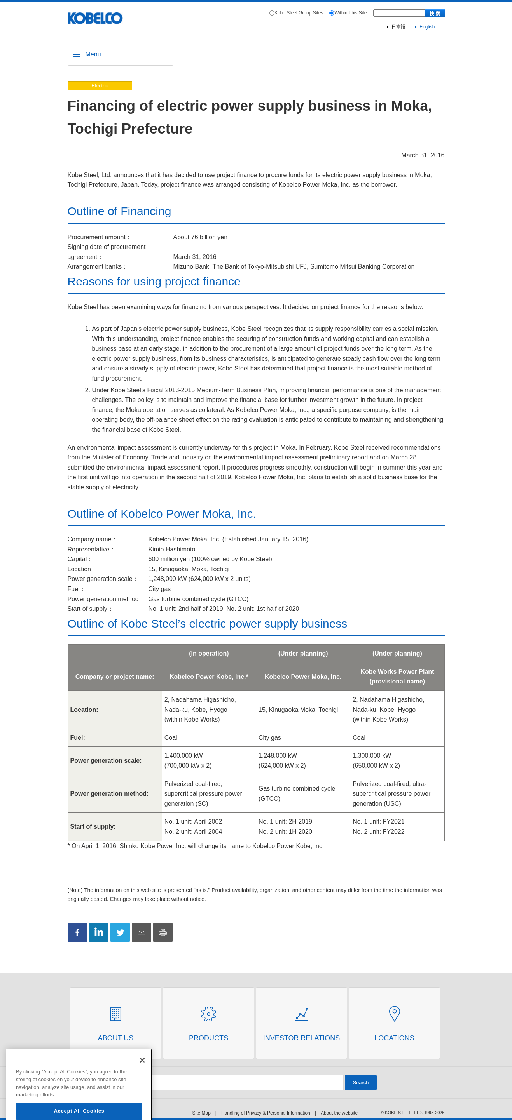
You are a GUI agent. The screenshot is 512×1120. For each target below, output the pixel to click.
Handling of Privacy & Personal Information (265, 1113)
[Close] (142, 1073)
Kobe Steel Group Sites (298, 13)
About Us (116, 1038)
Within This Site (350, 13)
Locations (394, 1038)
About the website (339, 1113)
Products (208, 1038)
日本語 (398, 27)
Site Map (201, 1113)
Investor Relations (301, 1038)
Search (361, 1082)
